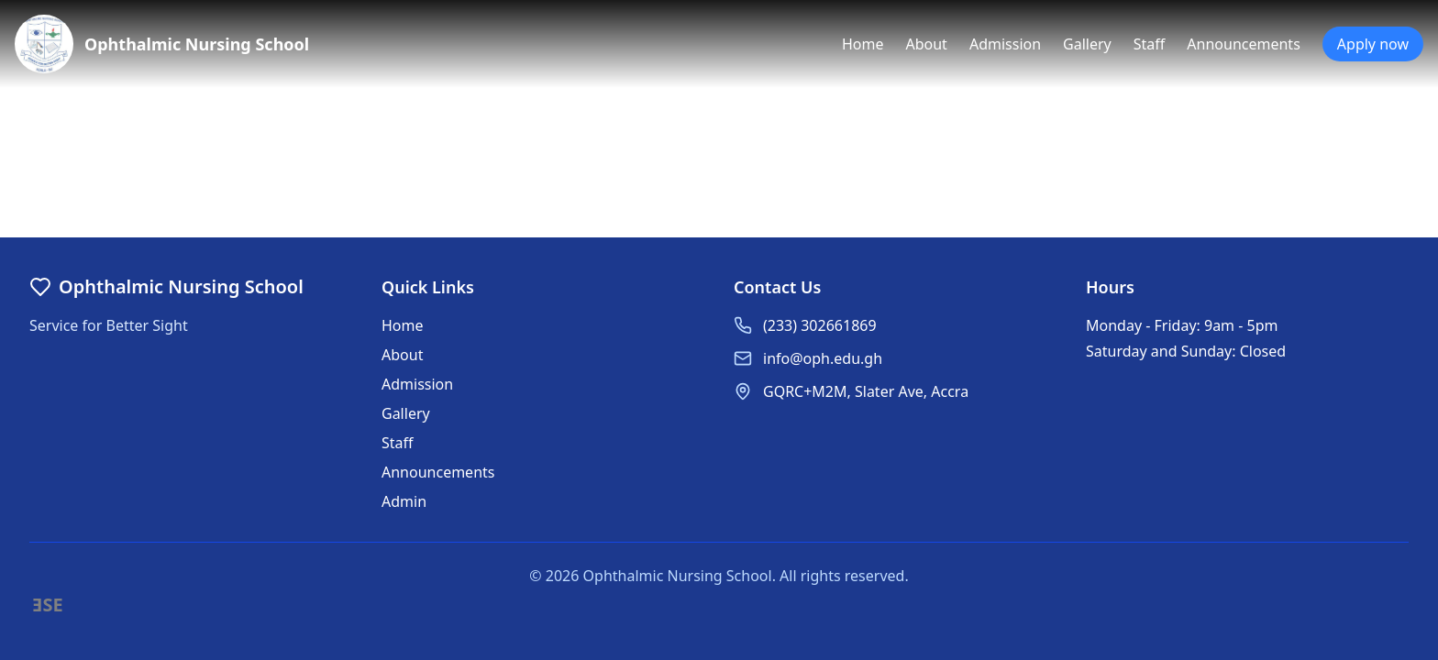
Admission (1005, 44)
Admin (404, 501)
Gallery (1087, 44)
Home (863, 44)
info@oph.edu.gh (822, 358)
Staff (1150, 44)
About (925, 44)
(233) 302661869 (820, 325)
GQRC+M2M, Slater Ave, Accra (865, 391)
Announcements (1243, 44)
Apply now (1373, 44)
